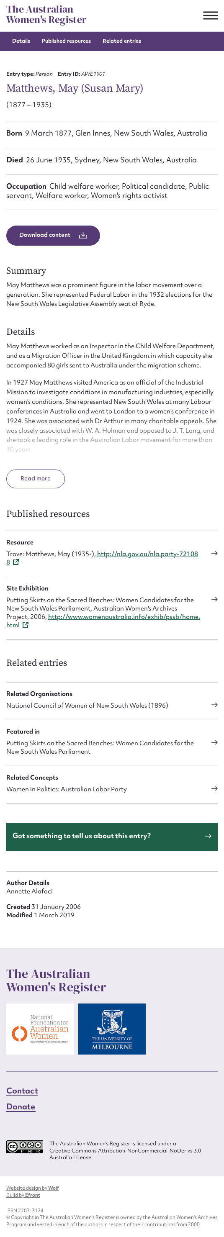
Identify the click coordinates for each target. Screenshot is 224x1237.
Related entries (122, 40)
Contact (22, 1090)
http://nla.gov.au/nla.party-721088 (102, 558)
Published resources (66, 40)
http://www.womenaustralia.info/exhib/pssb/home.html (103, 621)
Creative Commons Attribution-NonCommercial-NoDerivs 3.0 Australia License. (125, 1154)
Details (21, 40)
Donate (21, 1106)
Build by (23, 1195)
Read (28, 478)
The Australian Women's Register (46, 14)
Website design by (32, 1188)
